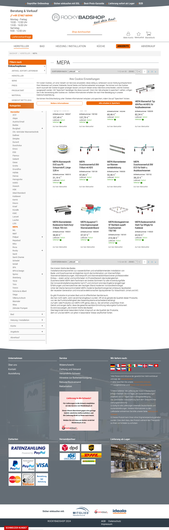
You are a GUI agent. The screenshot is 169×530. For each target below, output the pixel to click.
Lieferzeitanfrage (21, 36)
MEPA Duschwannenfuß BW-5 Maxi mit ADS (89, 164)
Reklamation (65, 386)
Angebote (123, 46)
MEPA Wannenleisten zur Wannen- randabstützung (116, 164)
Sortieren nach (59, 71)
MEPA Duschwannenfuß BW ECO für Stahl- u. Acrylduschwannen (143, 166)
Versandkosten (127, 379)
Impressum (106, 524)
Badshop (13, 53)
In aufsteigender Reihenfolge (83, 71)
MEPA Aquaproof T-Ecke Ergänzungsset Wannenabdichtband (90, 225)
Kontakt (12, 369)
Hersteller (21, 46)
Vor (155, 72)
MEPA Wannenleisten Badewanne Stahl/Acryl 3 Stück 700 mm (63, 225)
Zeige (131, 71)
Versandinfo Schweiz (69, 373)
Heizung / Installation (71, 46)
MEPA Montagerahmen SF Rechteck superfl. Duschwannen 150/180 (118, 226)
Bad (42, 46)
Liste (93, 71)
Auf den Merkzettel (60, 126)
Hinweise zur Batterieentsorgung (75, 377)
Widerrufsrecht (66, 365)
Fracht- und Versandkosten (141, 385)
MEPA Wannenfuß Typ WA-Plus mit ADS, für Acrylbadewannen (145, 104)
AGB (103, 521)
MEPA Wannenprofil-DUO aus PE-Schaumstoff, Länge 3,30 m (62, 166)
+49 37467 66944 (21, 15)
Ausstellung (14, 373)
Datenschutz (114, 521)
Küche (101, 46)
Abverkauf (148, 46)
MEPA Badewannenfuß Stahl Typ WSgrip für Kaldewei (145, 225)
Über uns (12, 365)
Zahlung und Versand (70, 369)
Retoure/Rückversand (70, 382)
